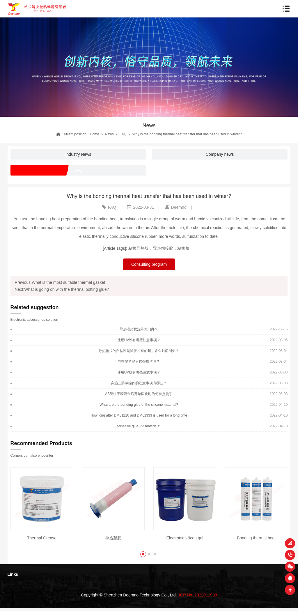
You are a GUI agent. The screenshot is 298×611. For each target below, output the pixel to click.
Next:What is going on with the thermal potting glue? (62, 289)
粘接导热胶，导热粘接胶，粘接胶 (158, 248)
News (109, 134)
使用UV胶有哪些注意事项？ (139, 340)
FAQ (123, 134)
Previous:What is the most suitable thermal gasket (60, 282)
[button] (143, 554)
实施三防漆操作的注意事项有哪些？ (139, 383)
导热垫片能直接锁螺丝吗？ (139, 361)
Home (94, 134)
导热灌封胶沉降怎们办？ (139, 329)
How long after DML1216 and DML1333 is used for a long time (139, 415)
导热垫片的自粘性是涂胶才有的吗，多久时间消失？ (139, 351)
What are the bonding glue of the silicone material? (139, 405)
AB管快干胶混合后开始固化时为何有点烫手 (139, 394)
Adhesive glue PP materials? (138, 426)
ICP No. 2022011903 (198, 595)
